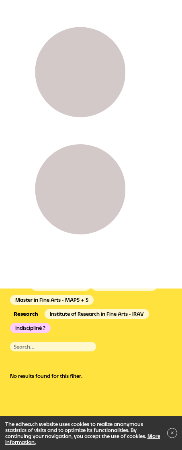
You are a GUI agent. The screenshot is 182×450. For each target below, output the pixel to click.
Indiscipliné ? (30, 328)
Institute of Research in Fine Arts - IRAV (97, 314)
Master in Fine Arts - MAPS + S (51, 300)
